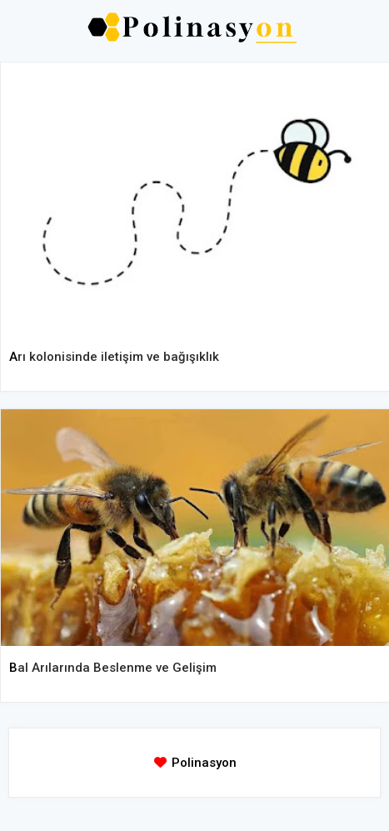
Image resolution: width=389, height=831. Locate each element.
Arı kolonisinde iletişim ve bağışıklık (114, 356)
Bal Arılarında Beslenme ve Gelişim (113, 667)
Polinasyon (204, 762)
